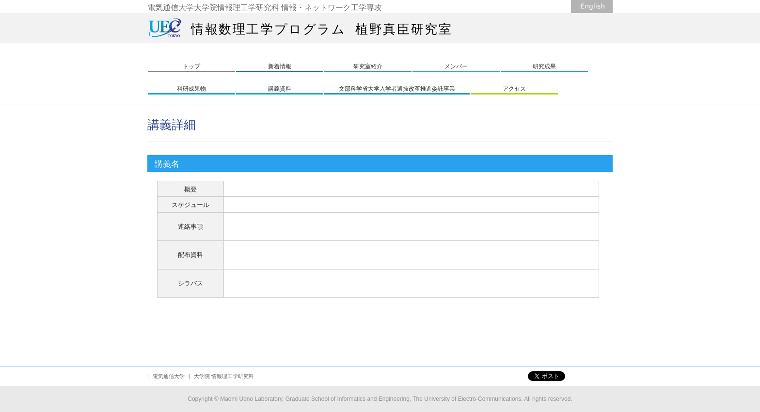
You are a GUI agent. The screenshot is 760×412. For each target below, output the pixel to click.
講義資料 (279, 88)
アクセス (514, 88)
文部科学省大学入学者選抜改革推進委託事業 (397, 88)
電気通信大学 (169, 376)
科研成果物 (191, 88)
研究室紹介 (367, 66)
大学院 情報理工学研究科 (224, 376)
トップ (191, 66)
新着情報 (279, 66)
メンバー (456, 66)
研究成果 (544, 66)
